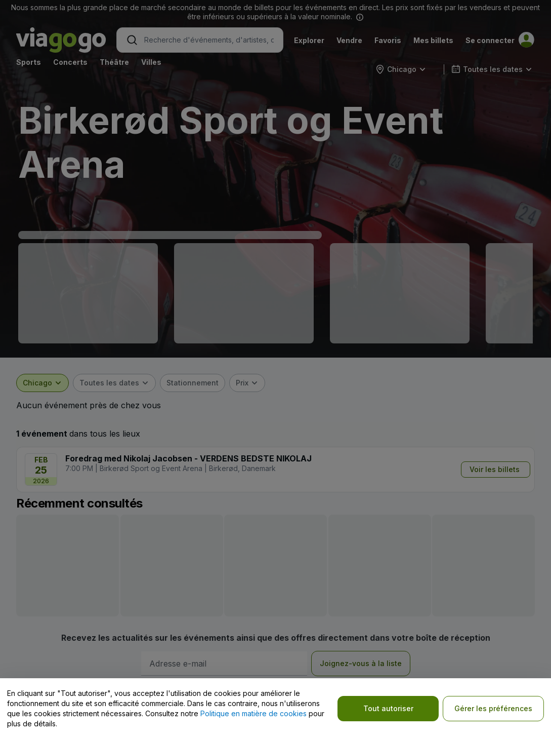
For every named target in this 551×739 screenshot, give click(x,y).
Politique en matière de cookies (253, 713)
